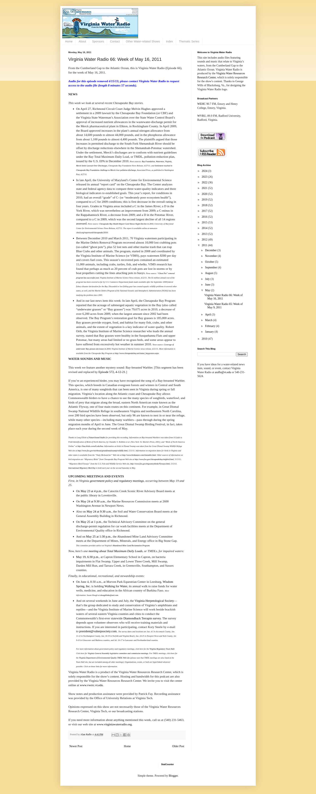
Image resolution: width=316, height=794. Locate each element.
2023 (205, 176)
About (82, 41)
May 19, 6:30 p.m (87, 557)
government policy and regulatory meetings (117, 480)
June (208, 284)
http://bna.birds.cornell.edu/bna (90, 446)
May (208, 290)
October (210, 261)
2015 (205, 222)
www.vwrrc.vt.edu (91, 685)
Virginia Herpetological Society (154, 600)
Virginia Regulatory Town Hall (162, 649)
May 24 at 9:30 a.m (93, 501)
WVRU (201, 115)
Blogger (173, 775)
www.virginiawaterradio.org (114, 724)
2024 (205, 170)
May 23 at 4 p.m (91, 491)
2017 (205, 210)
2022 (205, 182)
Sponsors (98, 41)
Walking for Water (115, 586)
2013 (205, 233)
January (209, 331)
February (210, 326)
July (207, 278)
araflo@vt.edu (223, 372)
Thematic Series (189, 41)
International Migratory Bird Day (82, 468)
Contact (115, 41)
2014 (205, 228)
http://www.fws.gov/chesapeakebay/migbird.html (154, 459)
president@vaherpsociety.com (97, 631)
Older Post (178, 746)
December (211, 250)
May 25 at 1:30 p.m (98, 536)
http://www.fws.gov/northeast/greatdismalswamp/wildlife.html (103, 451)
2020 (205, 193)
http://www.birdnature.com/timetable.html (139, 455)
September (211, 267)
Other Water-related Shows (143, 41)
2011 (205, 245)
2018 (205, 205)
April (208, 314)
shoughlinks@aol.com (109, 595)
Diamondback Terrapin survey (142, 618)
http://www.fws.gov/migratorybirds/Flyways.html (150, 464)
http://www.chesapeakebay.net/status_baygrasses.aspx (137, 353)
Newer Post (75, 746)
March (209, 320)
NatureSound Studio (97, 437)
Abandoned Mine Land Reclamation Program (131, 545)
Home (69, 41)
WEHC (201, 103)
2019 (205, 199)
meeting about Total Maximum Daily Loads (115, 551)
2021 (205, 188)
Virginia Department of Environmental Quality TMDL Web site (104, 658)
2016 (205, 216)
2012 (205, 239)
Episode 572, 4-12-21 (112, 372)
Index (169, 41)
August (209, 273)
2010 (205, 338)
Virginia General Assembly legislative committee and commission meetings (118, 653)
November (211, 255)
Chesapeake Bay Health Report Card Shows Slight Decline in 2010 (126, 224)
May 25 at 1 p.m (91, 521)
